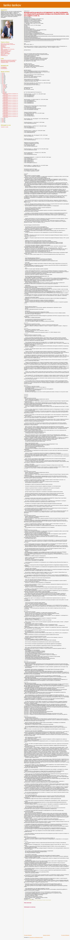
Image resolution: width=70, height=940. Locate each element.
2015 (3, 80)
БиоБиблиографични (4, 55)
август (4, 88)
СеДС (2, 48)
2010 (3, 119)
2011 (3, 118)
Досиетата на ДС (3, 45)
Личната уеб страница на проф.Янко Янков (8, 61)
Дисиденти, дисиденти (4, 52)
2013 (3, 82)
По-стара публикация (65, 935)
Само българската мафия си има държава (8, 44)
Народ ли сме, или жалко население (7, 43)
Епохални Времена (4, 68)
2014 (3, 81)
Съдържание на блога (4, 62)
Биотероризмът (3, 46)
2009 (3, 120)
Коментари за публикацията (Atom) (36, 937)
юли (3, 89)
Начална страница (46, 935)
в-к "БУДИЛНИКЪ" (4, 67)
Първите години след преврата (6, 50)
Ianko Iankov (12, 5)
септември (4, 87)
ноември (4, 85)
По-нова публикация (28, 935)
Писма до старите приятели (5, 53)
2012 (3, 83)
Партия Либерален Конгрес (5, 47)
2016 (3, 79)
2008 (3, 121)
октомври (4, 86)
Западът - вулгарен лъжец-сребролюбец (7, 49)
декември (4, 84)
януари (4, 92)
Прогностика (3, 54)
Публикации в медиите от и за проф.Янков (8, 60)
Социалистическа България (5, 51)
